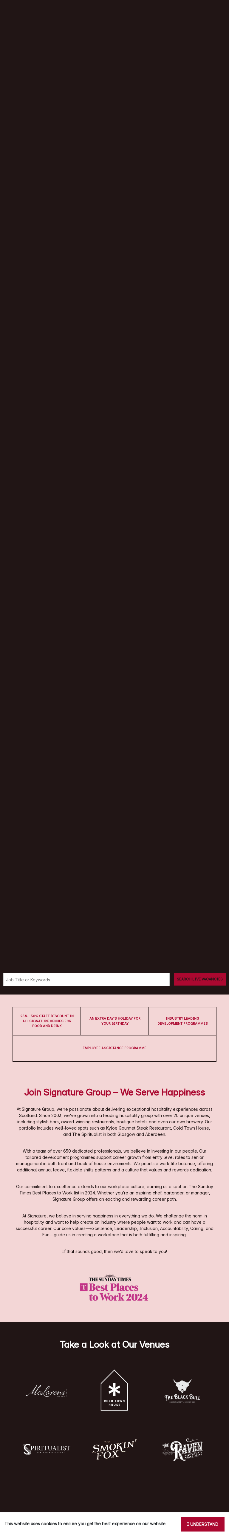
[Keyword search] (86, 979)
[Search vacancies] (200, 979)
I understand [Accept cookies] (202, 1524)
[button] (47, 1391)
